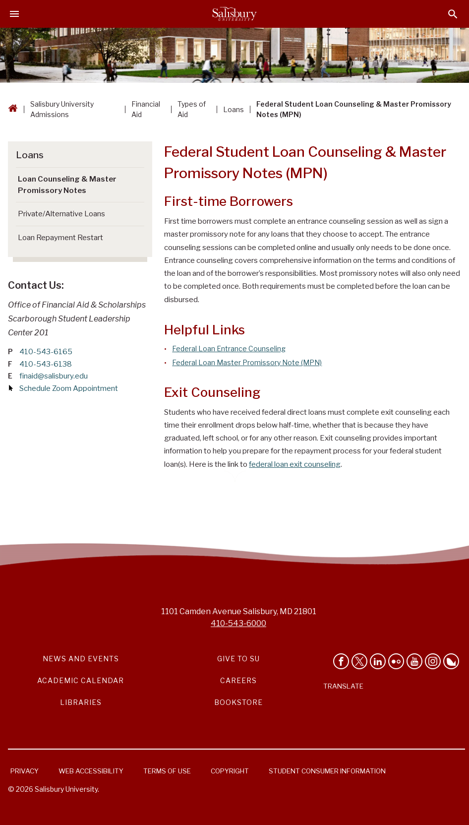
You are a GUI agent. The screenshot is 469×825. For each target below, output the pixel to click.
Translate (343, 686)
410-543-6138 (45, 364)
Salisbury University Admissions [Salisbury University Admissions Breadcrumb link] (62, 109)
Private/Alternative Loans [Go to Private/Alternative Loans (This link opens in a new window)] (61, 213)
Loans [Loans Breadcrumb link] (233, 109)
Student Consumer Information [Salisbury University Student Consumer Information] (327, 771)
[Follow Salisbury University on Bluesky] (451, 661)
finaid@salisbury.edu (53, 376)
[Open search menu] (453, 14)
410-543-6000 (238, 623)
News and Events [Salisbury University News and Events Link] (81, 658)
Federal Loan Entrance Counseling (229, 348)
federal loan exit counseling (295, 464)
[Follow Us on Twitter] (359, 661)
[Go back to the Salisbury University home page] (13, 109)
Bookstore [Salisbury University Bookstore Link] (238, 702)
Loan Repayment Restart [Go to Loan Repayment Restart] (60, 237)
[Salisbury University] (234, 14)
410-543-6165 (45, 351)
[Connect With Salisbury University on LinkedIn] (378, 661)
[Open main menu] (14, 14)
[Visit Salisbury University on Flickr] (396, 661)
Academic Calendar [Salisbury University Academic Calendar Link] (80, 680)
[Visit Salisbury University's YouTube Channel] (414, 661)
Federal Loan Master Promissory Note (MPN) (247, 362)
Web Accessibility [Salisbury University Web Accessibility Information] (91, 771)
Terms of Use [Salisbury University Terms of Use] (167, 771)
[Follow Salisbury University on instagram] (433, 661)
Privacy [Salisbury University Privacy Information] (24, 771)
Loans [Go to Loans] (30, 155)
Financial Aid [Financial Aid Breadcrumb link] (145, 109)
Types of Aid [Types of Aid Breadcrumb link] (191, 109)
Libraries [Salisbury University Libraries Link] (81, 702)
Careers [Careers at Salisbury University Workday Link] (238, 680)
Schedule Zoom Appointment (68, 388)
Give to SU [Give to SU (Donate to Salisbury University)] (238, 658)
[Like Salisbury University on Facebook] (341, 661)
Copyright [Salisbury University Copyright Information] (230, 771)
